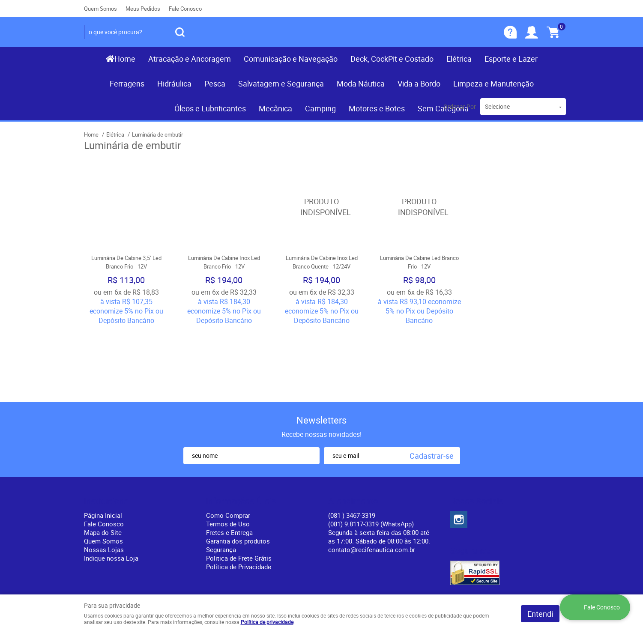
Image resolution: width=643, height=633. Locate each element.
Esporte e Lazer (511, 59)
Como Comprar (228, 447)
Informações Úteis (241, 433)
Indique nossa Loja (111, 490)
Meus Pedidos (143, 8)
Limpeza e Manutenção (493, 83)
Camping (320, 108)
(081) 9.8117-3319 (371, 455)
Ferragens (127, 83)
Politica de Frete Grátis (239, 490)
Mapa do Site (103, 464)
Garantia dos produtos (238, 473)
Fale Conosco (185, 8)
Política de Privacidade (238, 498)
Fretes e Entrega (229, 464)
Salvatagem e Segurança (281, 83)
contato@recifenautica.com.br (371, 481)
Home (124, 59)
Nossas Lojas (104, 481)
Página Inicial (103, 447)
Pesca (214, 83)
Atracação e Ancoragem (189, 59)
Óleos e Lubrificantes (210, 108)
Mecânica (275, 108)
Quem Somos (100, 8)
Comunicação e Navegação (291, 59)
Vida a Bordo (419, 83)
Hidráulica (174, 83)
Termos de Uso (228, 455)
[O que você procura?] (180, 32)
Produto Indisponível (321, 206)
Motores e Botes (377, 108)
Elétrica (459, 59)
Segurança (221, 481)
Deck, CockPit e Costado (392, 59)
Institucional (107, 433)
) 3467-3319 (351, 447)
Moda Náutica (361, 83)
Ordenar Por (459, 106)
